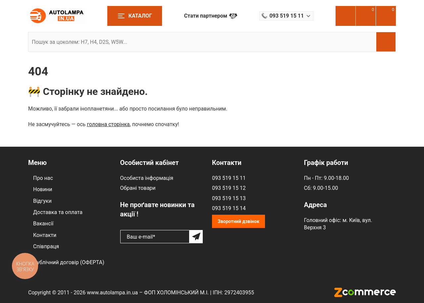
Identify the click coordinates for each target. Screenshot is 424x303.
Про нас (43, 178)
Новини (42, 189)
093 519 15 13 (229, 198)
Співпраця (46, 246)
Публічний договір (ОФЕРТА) (68, 262)
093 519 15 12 (229, 188)
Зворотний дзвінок (238, 221)
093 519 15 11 (229, 178)
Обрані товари (138, 188)
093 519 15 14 (229, 208)
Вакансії (43, 223)
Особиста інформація (147, 178)
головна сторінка (108, 124)
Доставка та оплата (57, 212)
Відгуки (42, 201)
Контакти (44, 235)
